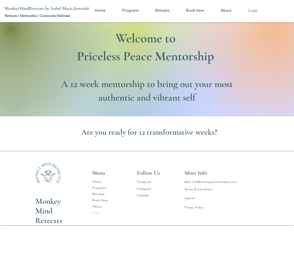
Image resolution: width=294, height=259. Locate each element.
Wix (77, 248)
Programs (99, 188)
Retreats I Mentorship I (22, 16)
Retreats (98, 194)
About (97, 206)
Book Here (100, 200)
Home (96, 182)
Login (96, 212)
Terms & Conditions (198, 189)
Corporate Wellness (55, 16)
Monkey (48, 201)
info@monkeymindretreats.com (214, 182)
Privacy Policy (193, 207)
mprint (190, 198)
